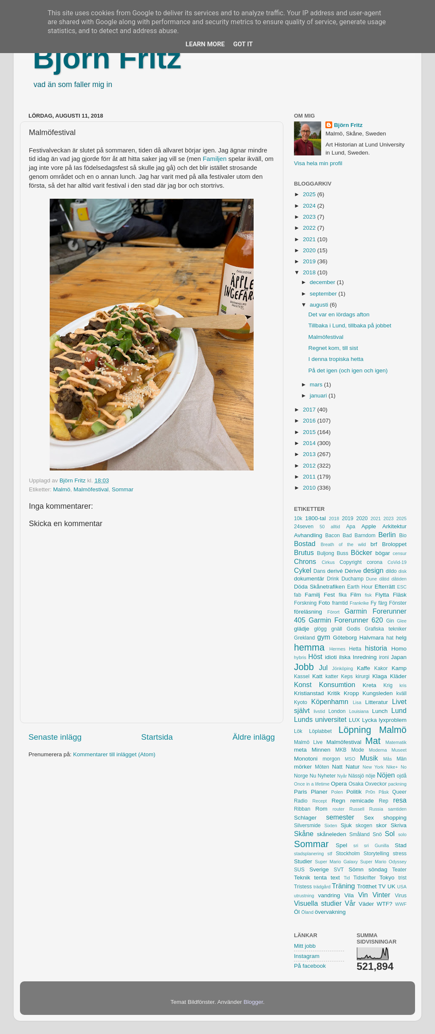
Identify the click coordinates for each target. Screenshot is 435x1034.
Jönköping (342, 668)
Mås (387, 758)
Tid (347, 877)
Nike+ (392, 766)
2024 (310, 206)
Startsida (157, 737)
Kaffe (363, 668)
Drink (333, 579)
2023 (310, 217)
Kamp (399, 668)
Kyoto (300, 702)
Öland (307, 912)
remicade (362, 800)
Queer (399, 792)
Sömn (355, 869)
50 (322, 526)
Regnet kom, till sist (333, 348)
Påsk (384, 792)
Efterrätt (385, 586)
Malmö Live (308, 742)
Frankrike (359, 603)
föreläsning (308, 612)
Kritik (334, 693)
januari (319, 395)
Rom (321, 809)
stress (400, 854)
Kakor (381, 668)
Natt (337, 767)
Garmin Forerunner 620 (345, 620)
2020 (310, 250)
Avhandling (308, 535)
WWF (401, 904)
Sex (369, 817)
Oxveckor (376, 784)
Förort (333, 611)
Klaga (380, 676)
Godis (353, 629)
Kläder (398, 676)
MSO (350, 758)
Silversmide (307, 825)
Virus (401, 896)
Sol (390, 833)
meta (300, 750)
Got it (243, 44)
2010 (310, 488)
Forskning (305, 603)
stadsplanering (309, 853)
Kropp (351, 693)
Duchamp (353, 579)
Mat (373, 740)
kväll (401, 693)
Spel (341, 845)
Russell (356, 808)
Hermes (337, 648)
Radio (301, 801)
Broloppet (394, 544)
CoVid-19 (397, 562)
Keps (347, 676)
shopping (395, 817)
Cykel (302, 570)
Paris (300, 792)
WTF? (385, 904)
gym (323, 637)
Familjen (214, 158)
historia (376, 648)
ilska (344, 657)
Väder (366, 904)
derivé (335, 571)
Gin (390, 621)
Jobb (304, 667)
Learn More (205, 44)
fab (297, 595)
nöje (371, 776)
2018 (310, 272)
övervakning (330, 912)
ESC (402, 586)
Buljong (325, 553)
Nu (313, 776)
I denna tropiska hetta (336, 359)
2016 (310, 420)
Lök (298, 731)
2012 (310, 465)
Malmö (62, 489)
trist (402, 878)
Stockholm (348, 854)
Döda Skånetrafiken (319, 586)
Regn (338, 800)
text (335, 877)
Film (355, 595)
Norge (301, 776)
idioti (331, 657)
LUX (354, 720)
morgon (331, 759)
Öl (297, 912)
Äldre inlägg (253, 737)
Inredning (365, 657)
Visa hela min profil (318, 163)
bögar (383, 553)
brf (373, 544)
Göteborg (345, 637)
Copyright (350, 562)
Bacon (332, 535)
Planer (319, 792)
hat (389, 638)
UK (391, 886)
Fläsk (400, 595)
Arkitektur (394, 526)
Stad (401, 845)
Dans (319, 571)
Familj (312, 595)
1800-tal (315, 518)
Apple (369, 526)
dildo (391, 571)
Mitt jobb (305, 946)
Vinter (381, 895)
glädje (301, 628)
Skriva (399, 825)
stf (330, 853)
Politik (354, 792)
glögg (320, 629)
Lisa (357, 702)
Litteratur (376, 702)
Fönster (398, 603)
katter (331, 676)
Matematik (396, 742)
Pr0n (370, 792)
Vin (363, 895)
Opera (339, 783)
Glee (402, 620)
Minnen (321, 750)
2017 (310, 409)
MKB (340, 750)
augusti (320, 304)
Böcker (361, 552)
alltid (335, 526)
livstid (319, 711)
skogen (364, 825)
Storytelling (376, 854)
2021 (310, 239)
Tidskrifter (364, 878)
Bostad (304, 543)
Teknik (302, 877)
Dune (371, 578)
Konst (302, 684)
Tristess (303, 887)
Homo (399, 648)
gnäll (336, 629)
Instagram (306, 956)
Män (401, 759)
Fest (329, 595)
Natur (352, 767)
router (339, 808)
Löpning (355, 729)
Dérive (353, 571)
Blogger (253, 1002)
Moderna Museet (388, 749)
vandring (329, 895)
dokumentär (309, 578)
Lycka (369, 720)
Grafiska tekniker (386, 629)
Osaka (355, 784)
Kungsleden (377, 693)
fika (343, 595)
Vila (349, 895)
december (323, 282)
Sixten (330, 825)
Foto (324, 603)
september (324, 293)
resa (400, 800)
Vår (350, 903)
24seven (304, 527)
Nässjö (356, 776)
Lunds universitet (320, 719)
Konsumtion (337, 684)
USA (402, 886)
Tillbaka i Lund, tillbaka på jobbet (349, 325)
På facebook (310, 966)
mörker (303, 767)
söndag (377, 869)
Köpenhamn (329, 701)
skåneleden (331, 834)
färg (382, 603)
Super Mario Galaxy (336, 861)
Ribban (302, 809)
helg (401, 637)
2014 (310, 443)
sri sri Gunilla (371, 845)
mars (317, 384)
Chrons (305, 561)
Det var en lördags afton (339, 314)
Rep (383, 801)
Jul (323, 667)
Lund (399, 710)
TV (382, 886)
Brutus (304, 552)
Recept (319, 800)
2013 (310, 454)
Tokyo (386, 877)
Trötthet (366, 886)
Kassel (301, 676)
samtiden (397, 808)
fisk (368, 594)
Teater (399, 870)
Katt (317, 676)
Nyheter (327, 776)
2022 (310, 228)
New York (373, 766)
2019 (310, 261)
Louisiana (359, 711)
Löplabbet (320, 731)
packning (397, 783)
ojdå (402, 776)
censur (400, 553)
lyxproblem (393, 720)
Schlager (305, 817)
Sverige (319, 869)
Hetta (355, 649)
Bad (347, 535)
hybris (300, 657)
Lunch (380, 711)
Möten (322, 767)
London (337, 711)
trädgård (322, 886)
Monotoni (306, 758)
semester (340, 817)
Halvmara (371, 637)
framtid (340, 603)
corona (374, 562)
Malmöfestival (91, 489)
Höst (315, 656)
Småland (359, 834)
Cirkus (328, 562)
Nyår (342, 775)
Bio (403, 535)
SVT (339, 870)
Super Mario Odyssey (383, 861)
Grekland (304, 638)
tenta (320, 877)
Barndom (365, 535)
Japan (399, 657)
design (373, 570)
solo (402, 834)
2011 (310, 476)
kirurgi (363, 676)
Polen (337, 792)
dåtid (384, 578)
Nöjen (386, 775)
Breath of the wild (343, 544)
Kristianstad (309, 693)
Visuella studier (318, 903)
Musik (369, 758)
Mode (357, 750)
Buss (342, 553)
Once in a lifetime (312, 783)
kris (403, 685)
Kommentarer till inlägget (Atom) (114, 754)
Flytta (382, 595)
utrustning (304, 895)
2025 (310, 194)
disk (402, 571)
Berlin (386, 534)
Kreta (369, 685)
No (404, 766)
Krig (388, 685)
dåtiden (399, 578)
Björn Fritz (107, 58)
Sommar (122, 489)
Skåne (304, 833)
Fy (373, 603)
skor (381, 825)
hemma (309, 647)
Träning (343, 886)
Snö (377, 834)
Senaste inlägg (55, 737)
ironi (384, 657)
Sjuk (346, 825)
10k (298, 518)
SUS (299, 870)
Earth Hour (360, 587)
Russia (376, 808)
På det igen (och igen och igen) (348, 370)
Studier (303, 861)
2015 (310, 432)
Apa (351, 527)
